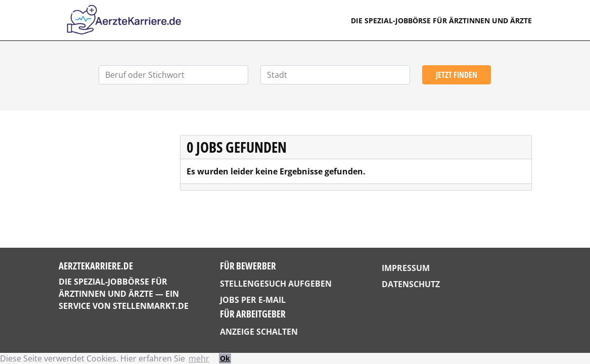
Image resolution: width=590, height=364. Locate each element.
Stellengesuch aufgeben (276, 283)
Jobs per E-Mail (253, 299)
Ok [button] (225, 358)
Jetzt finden (456, 74)
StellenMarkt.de (151, 305)
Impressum (406, 268)
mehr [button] (199, 358)
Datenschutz (411, 284)
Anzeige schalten (259, 331)
